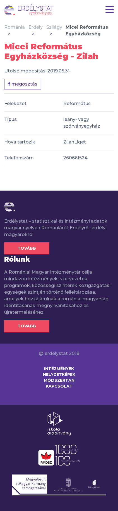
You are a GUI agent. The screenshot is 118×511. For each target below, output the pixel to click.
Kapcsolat (59, 386)
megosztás (22, 84)
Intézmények (59, 368)
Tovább (27, 248)
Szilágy (54, 27)
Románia (14, 27)
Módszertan (59, 380)
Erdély (35, 27)
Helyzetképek (59, 374)
